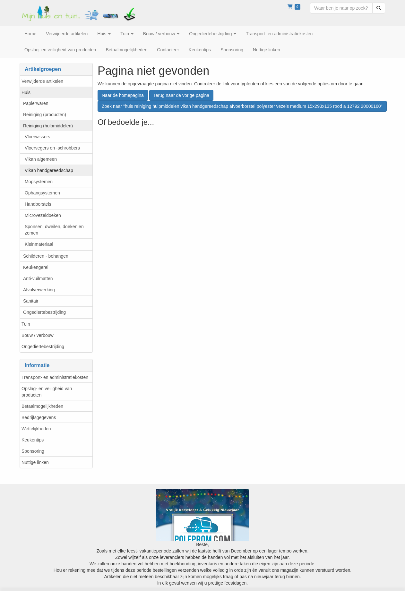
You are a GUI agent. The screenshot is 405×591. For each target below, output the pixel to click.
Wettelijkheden (36, 428)
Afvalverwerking (39, 289)
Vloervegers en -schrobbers (52, 147)
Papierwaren (35, 103)
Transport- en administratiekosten (55, 377)
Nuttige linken (35, 462)
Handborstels (38, 204)
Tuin (26, 324)
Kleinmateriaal (39, 244)
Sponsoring (33, 451)
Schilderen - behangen (45, 256)
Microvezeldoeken (43, 215)
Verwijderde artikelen (42, 81)
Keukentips (33, 439)
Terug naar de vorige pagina (181, 95)
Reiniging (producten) (44, 114)
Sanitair (30, 301)
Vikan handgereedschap (49, 170)
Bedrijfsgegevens (39, 417)
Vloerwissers (37, 136)
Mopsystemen (39, 181)
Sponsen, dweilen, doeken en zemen (54, 230)
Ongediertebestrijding (44, 312)
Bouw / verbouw (38, 335)
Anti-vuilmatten (38, 278)
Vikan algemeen (41, 159)
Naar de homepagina (123, 95)
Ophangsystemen (42, 192)
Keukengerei (35, 267)
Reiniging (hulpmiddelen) (48, 125)
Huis (26, 92)
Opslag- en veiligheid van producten (47, 392)
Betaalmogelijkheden (42, 406)
